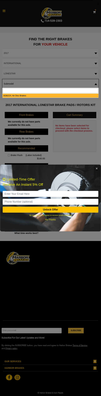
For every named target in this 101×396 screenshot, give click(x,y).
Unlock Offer (50, 209)
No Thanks (50, 219)
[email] (50, 194)
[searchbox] (50, 90)
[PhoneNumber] (50, 202)
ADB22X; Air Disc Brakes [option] (14, 95)
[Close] (97, 169)
